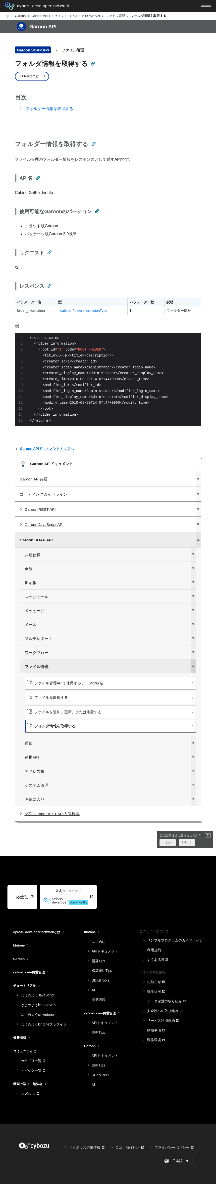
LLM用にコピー (31, 76)
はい (167, 842)
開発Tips (98, 961)
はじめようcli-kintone (37, 1015)
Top (6, 16)
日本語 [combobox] (176, 1161)
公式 (22, 897)
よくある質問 (157, 960)
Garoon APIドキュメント (49, 16)
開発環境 (99, 1000)
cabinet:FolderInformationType (83, 311)
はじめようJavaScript (37, 995)
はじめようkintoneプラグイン (44, 1024)
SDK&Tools (100, 980)
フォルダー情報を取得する (49, 109)
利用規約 (154, 950)
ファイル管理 (115, 16)
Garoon (20, 16)
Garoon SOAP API (86, 16)
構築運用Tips (102, 971)
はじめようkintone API (38, 1005)
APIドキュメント (105, 951)
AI (93, 990)
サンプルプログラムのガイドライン (175, 940)
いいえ (187, 842)
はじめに (99, 942)
